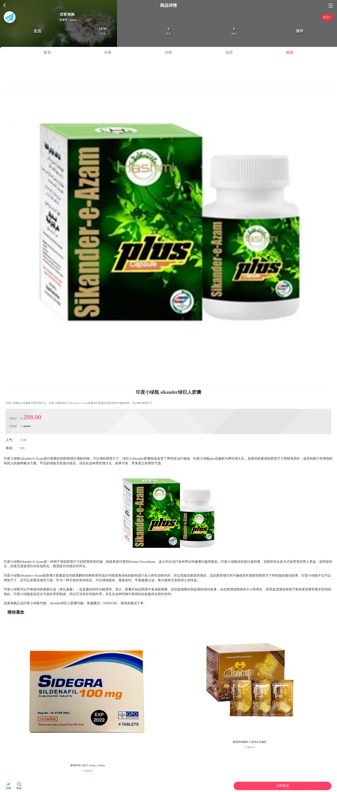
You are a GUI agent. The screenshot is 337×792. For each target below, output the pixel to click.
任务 (108, 52)
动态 (229, 52)
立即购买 (282, 786)
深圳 (299, 31)
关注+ (327, 17)
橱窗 (289, 52)
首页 (47, 52)
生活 (37, 31)
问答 (168, 52)
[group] (87, 697)
